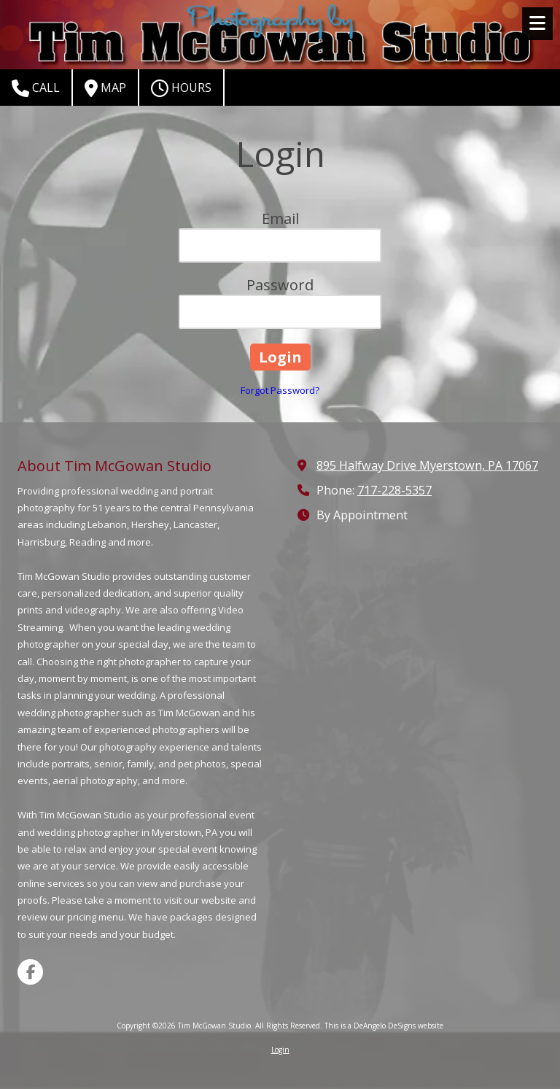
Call (36, 88)
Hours (181, 88)
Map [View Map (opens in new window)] (105, 88)
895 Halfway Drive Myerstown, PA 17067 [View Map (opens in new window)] (427, 465)
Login (280, 1050)
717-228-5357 (394, 490)
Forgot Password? (280, 390)
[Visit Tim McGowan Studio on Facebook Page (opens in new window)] (30, 972)
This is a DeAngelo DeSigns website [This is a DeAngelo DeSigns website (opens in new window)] (383, 1025)
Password (280, 285)
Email (280, 218)
